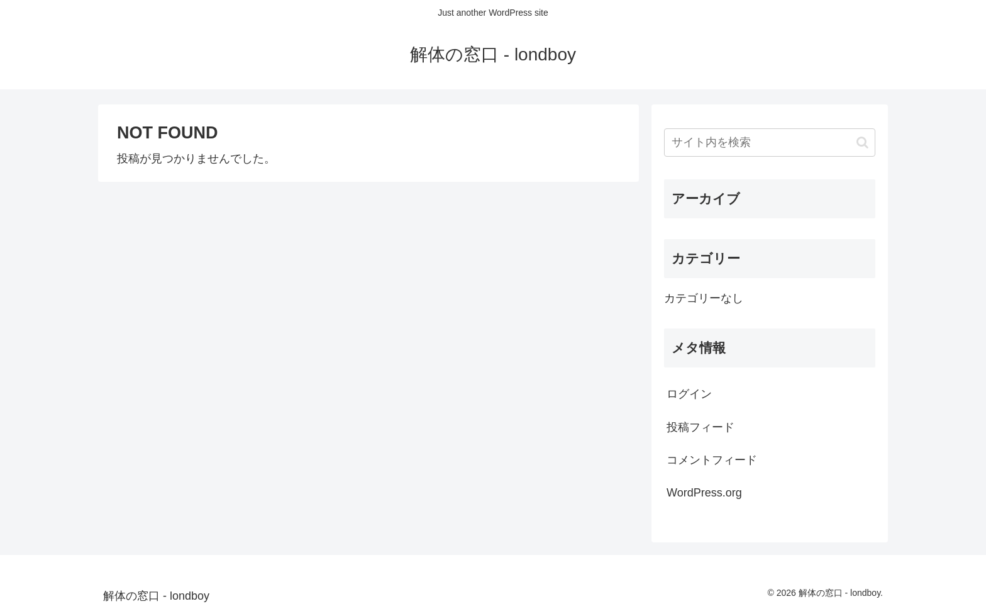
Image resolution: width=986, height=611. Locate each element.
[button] (862, 142)
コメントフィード (712, 460)
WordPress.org (704, 492)
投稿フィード (700, 427)
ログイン (689, 394)
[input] (769, 142)
